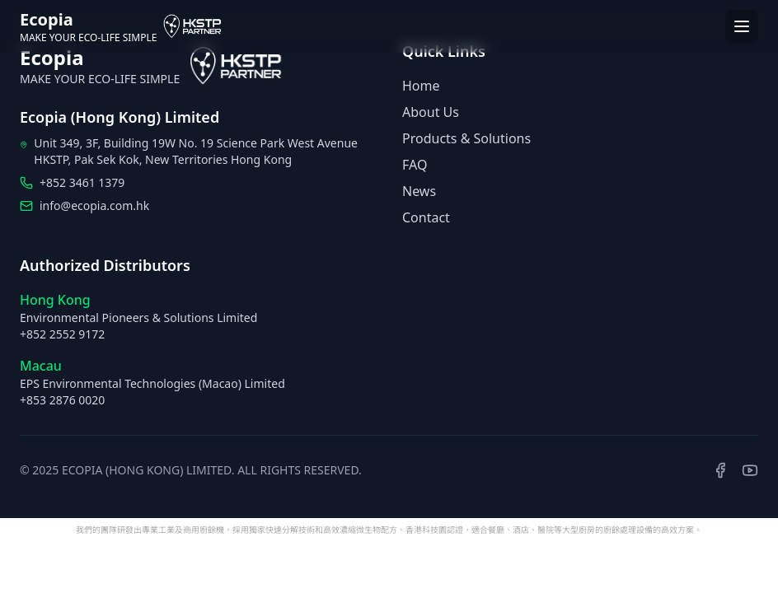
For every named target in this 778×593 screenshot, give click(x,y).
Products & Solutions (466, 138)
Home (421, 86)
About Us (430, 112)
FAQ (414, 165)
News (419, 191)
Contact (426, 217)
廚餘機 (211, 529)
